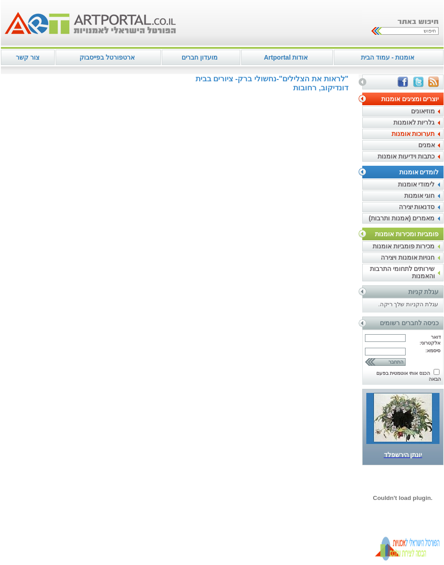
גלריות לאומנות (414, 122)
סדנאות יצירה (417, 206)
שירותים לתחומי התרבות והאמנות (402, 272)
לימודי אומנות (416, 184)
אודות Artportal (286, 57)
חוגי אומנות (419, 195)
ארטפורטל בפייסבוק (107, 57)
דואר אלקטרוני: (430, 340)
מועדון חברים (200, 57)
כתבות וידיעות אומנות (406, 156)
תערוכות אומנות (413, 133)
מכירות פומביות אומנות (404, 246)
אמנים (426, 145)
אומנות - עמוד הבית (387, 57)
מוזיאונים (423, 111)
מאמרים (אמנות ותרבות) (402, 218)
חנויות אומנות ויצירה (408, 257)
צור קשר (27, 57)
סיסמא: (433, 350)
